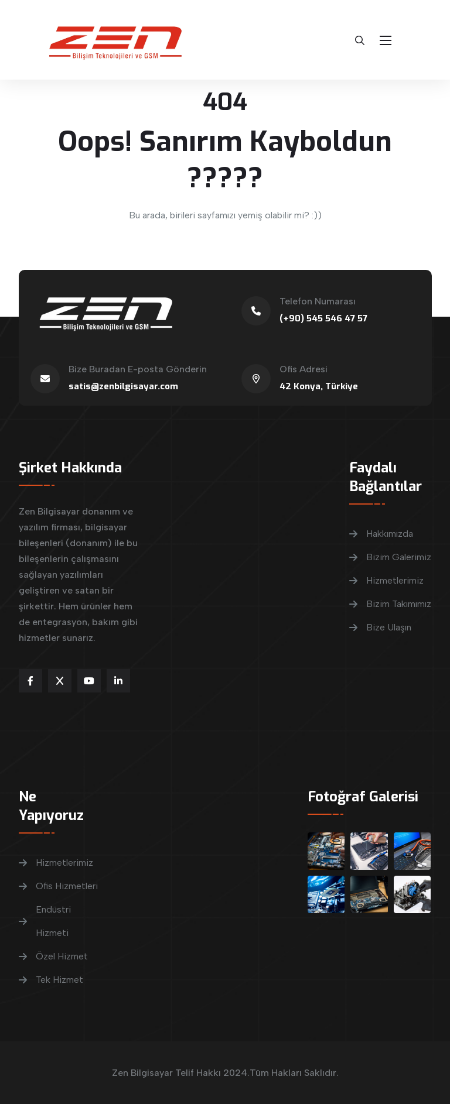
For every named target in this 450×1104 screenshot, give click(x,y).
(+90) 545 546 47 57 (323, 318)
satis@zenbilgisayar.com (123, 386)
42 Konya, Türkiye (318, 386)
